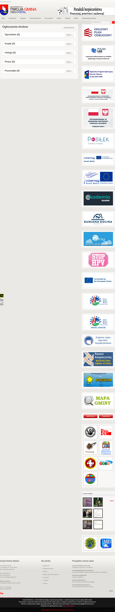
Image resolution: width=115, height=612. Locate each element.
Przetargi (45, 580)
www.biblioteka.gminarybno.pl (81, 585)
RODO (76, 18)
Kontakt (67, 18)
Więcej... (69, 34)
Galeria (59, 18)
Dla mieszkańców (35, 18)
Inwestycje (46, 577)
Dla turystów (49, 18)
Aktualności (12, 18)
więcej (111, 590)
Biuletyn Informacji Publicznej (51, 574)
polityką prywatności (68, 606)
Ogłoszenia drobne (48, 568)
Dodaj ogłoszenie (69, 27)
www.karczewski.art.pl (78, 580)
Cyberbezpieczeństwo (89, 18)
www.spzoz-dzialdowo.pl (79, 575)
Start (3, 18)
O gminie (23, 18)
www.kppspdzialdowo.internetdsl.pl (82, 570)
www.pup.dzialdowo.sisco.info (81, 565)
